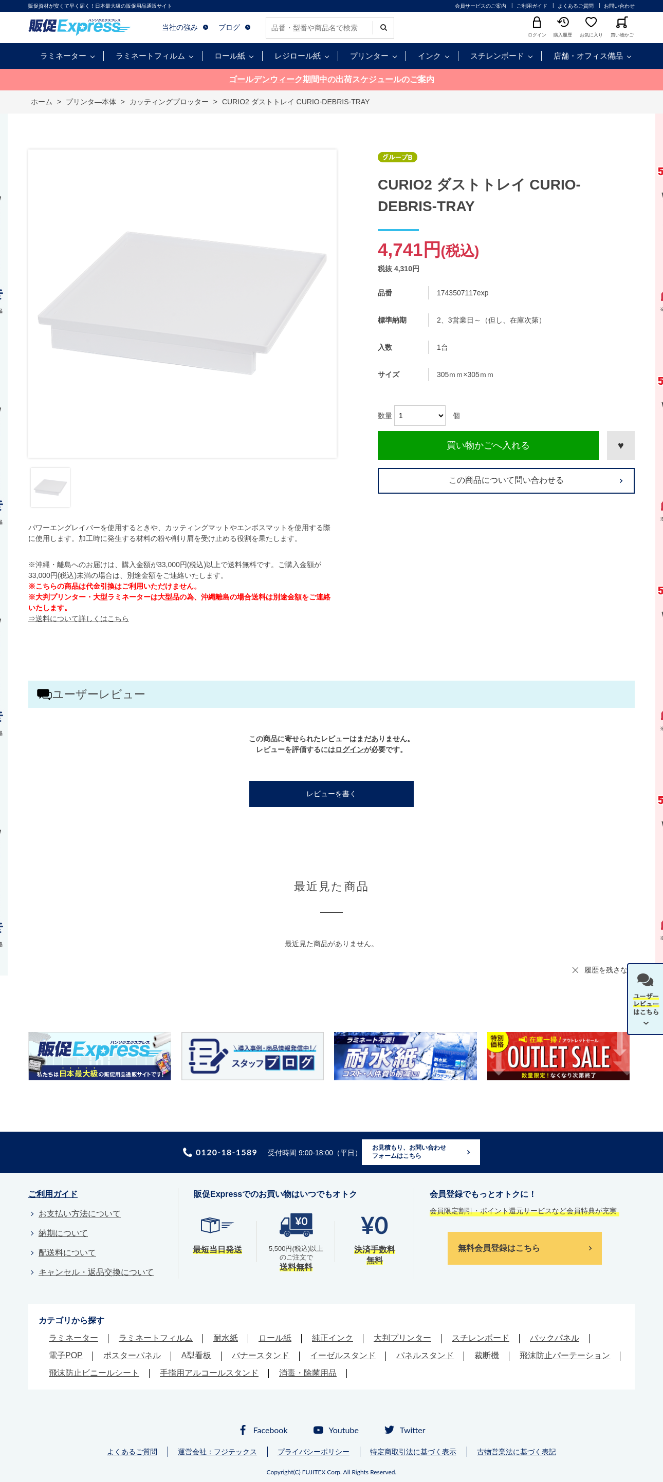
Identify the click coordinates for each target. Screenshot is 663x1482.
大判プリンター (402, 1338)
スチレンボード (497, 55)
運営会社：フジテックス (217, 1452)
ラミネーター (63, 55)
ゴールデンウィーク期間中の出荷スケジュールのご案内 (331, 79)
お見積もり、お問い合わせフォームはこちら (409, 1151)
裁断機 (486, 1355)
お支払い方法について (80, 1213)
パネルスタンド (425, 1355)
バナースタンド (260, 1355)
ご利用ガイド (532, 6)
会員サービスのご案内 (480, 6)
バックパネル (554, 1338)
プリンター (369, 55)
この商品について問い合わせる (506, 480)
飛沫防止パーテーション (565, 1355)
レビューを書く (331, 794)
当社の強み (180, 27)
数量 (385, 415)
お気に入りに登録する (621, 445)
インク (429, 55)
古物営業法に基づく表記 (516, 1452)
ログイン (349, 749)
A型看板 (196, 1355)
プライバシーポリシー (313, 1452)
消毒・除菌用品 (308, 1372)
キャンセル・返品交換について (96, 1272)
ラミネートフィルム (150, 55)
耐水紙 (225, 1338)
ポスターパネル (132, 1355)
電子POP (66, 1355)
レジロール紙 (297, 55)
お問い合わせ (619, 6)
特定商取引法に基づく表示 (413, 1452)
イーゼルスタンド (343, 1355)
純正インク (332, 1338)
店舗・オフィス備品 (588, 55)
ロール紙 (229, 55)
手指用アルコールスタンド (209, 1372)
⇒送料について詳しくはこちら (78, 618)
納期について (63, 1233)
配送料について (67, 1252)
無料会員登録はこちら (499, 1248)
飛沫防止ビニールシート (94, 1372)
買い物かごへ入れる (488, 445)
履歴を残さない (609, 970)
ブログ (229, 27)
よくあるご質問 (576, 6)
